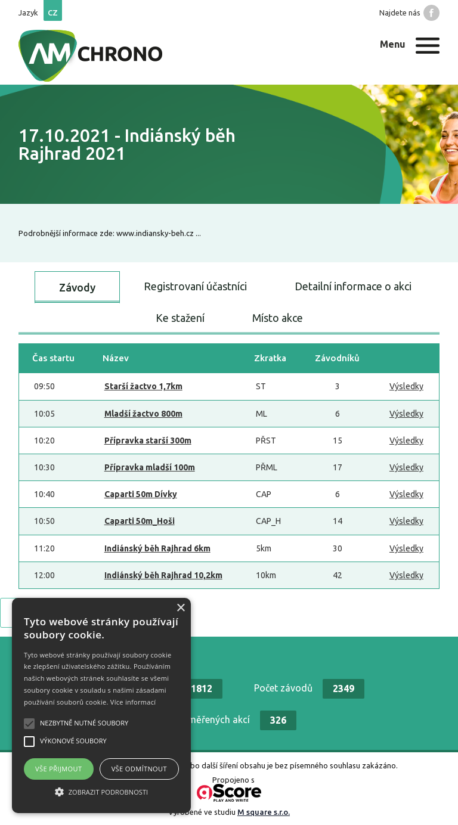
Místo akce (277, 318)
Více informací (133, 701)
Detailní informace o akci (353, 286)
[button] (101, 792)
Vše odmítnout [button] (139, 768)
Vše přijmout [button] (58, 768)
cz (53, 12)
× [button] (180, 608)
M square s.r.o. (263, 812)
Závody (77, 287)
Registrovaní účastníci (195, 286)
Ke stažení (180, 318)
